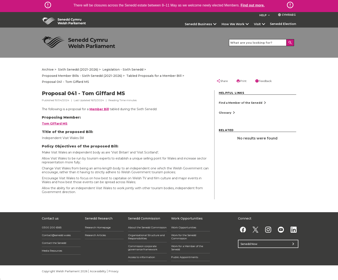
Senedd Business (198, 24)
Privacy (114, 271)
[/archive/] (78, 42)
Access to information (141, 257)
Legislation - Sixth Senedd (122, 69)
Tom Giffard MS (54, 123)
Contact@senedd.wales (56, 235)
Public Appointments (184, 257)
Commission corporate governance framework (142, 247)
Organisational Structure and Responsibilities (146, 237)
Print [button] (241, 81)
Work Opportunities (183, 227)
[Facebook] (243, 229)
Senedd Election (283, 24)
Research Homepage (98, 227)
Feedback (263, 81)
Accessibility (98, 271)
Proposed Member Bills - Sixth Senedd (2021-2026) (82, 76)
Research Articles (95, 235)
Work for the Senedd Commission (183, 237)
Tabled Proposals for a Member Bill (154, 76)
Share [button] (222, 81)
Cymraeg (287, 14)
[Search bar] (261, 42)
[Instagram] (268, 229)
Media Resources (52, 250)
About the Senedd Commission (147, 227)
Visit (257, 24)
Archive (48, 69)
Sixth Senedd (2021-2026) (78, 69)
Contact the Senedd (54, 242)
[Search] (290, 42)
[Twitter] (255, 229)
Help (265, 15)
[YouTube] (281, 229)
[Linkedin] (293, 229)
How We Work (233, 24)
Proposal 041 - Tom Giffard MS (65, 82)
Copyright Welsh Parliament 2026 (64, 271)
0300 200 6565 (51, 227)
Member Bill (99, 109)
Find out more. (252, 5)
